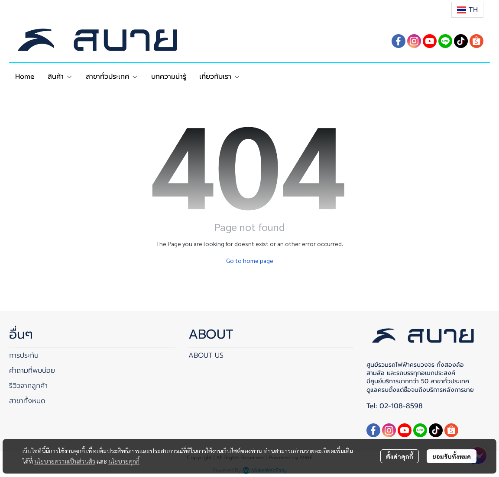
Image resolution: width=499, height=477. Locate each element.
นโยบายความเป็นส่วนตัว (64, 461)
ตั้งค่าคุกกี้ (399, 456)
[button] (467, 10)
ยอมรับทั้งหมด (451, 456)
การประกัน (24, 355)
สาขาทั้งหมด (27, 401)
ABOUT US (206, 355)
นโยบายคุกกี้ (123, 461)
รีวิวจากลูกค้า (28, 386)
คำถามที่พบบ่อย (32, 370)
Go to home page (249, 260)
